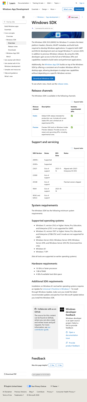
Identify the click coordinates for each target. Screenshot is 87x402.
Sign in (82, 3)
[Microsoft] (4, 3)
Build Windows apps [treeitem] (11, 26)
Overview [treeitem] (9, 36)
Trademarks (18, 395)
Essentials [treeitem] (8, 29)
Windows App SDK (52, 64)
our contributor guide (42, 328)
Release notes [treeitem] (13, 46)
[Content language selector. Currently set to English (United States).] (13, 386)
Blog (30, 392)
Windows (40, 17)
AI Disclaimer (7, 392)
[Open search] (76, 3)
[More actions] (82, 17)
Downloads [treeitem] (12, 50)
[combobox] (14, 22)
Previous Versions (20, 392)
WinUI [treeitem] (8, 56)
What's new (68, 9)
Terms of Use (7, 395)
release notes (63, 84)
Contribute (40, 392)
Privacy (49, 392)
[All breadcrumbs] (34, 17)
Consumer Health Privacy (65, 392)
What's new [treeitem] (9, 76)
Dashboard (79, 9)
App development (52, 17)
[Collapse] (23, 17)
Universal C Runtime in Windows (56, 289)
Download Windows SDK (43, 78)
